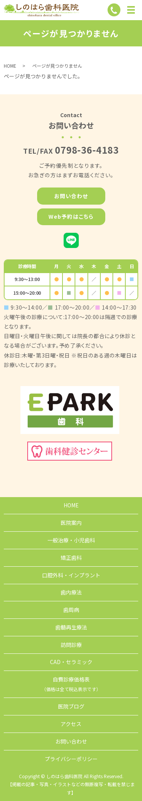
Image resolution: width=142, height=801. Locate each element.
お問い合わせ (71, 196)
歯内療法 (71, 592)
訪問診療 (71, 644)
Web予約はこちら (71, 216)
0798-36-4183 (87, 149)
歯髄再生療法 (71, 627)
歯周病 (71, 609)
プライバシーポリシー (71, 759)
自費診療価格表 (71, 683)
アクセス (71, 724)
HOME (10, 65)
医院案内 (71, 522)
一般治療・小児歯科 (71, 540)
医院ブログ (71, 706)
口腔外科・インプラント (71, 575)
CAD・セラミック (71, 662)
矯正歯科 (71, 557)
